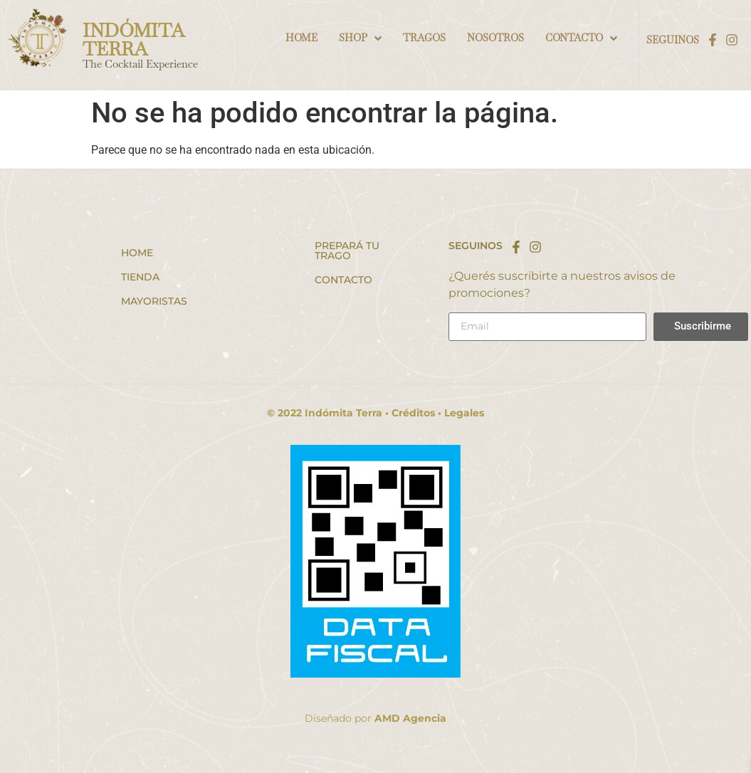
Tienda (140, 276)
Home (137, 252)
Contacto (343, 279)
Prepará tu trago (347, 250)
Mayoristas (154, 301)
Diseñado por (375, 718)
